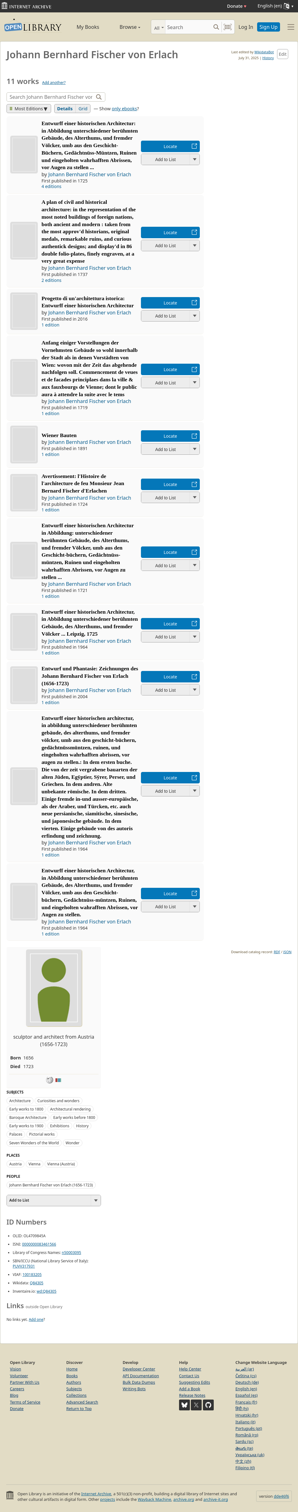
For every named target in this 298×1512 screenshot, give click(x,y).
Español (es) (246, 1395)
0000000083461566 (39, 1244)
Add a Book (189, 1388)
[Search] (188, 27)
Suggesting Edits (194, 1382)
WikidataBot (264, 52)
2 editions (51, 280)
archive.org (183, 1499)
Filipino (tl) (245, 1467)
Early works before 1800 (74, 1117)
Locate (170, 146)
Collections (76, 1395)
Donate (237, 6)
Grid (82, 109)
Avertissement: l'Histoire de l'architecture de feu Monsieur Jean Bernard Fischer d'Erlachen (83, 483)
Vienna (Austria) (61, 1164)
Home (71, 1369)
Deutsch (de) (247, 1382)
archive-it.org (216, 1499)
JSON (287, 951)
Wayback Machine (154, 1499)
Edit (283, 54)
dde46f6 (281, 1496)
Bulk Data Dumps (139, 1382)
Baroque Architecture (27, 1117)
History (268, 57)
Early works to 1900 (26, 1126)
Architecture (20, 1100)
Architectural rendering (70, 1109)
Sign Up (269, 27)
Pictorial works (42, 1134)
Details (65, 109)
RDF (277, 951)
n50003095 (71, 1252)
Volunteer (19, 1375)
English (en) (246, 1388)
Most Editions (26, 109)
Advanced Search (82, 1402)
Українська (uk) (249, 1454)
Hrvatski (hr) (246, 1415)
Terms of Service (25, 1402)
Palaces (15, 1134)
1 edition (50, 325)
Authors (73, 1382)
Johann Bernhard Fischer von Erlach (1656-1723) (51, 1185)
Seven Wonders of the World (34, 1143)
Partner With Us (24, 1382)
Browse (124, 27)
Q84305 (36, 1283)
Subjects (74, 1388)
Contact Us (189, 1375)
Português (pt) (248, 1428)
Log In (246, 27)
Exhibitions (59, 1126)
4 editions (51, 186)
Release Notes (192, 1395)
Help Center (190, 1369)
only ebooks (124, 109)
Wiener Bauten (59, 435)
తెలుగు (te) (244, 1448)
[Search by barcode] (227, 27)
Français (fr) (246, 1402)
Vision (15, 1369)
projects (107, 1499)
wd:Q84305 (46, 1291)
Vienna (34, 1164)
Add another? (54, 82)
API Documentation (141, 1375)
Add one (36, 1319)
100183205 (32, 1274)
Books (72, 1375)
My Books (88, 27)
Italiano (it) (245, 1422)
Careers (17, 1388)
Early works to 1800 (26, 1109)
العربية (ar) (244, 1369)
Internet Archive (96, 1494)
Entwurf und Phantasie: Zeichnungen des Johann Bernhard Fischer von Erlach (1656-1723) (90, 675)
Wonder (73, 1143)
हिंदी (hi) (241, 1408)
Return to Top (79, 1408)
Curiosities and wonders (58, 1100)
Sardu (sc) (244, 1441)
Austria (15, 1164)
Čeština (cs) (245, 1375)
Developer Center (139, 1369)
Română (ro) (246, 1435)
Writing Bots (134, 1388)
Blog (14, 1395)
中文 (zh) (243, 1461)
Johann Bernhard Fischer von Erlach (89, 174)
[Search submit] (216, 27)
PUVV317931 (24, 1266)
